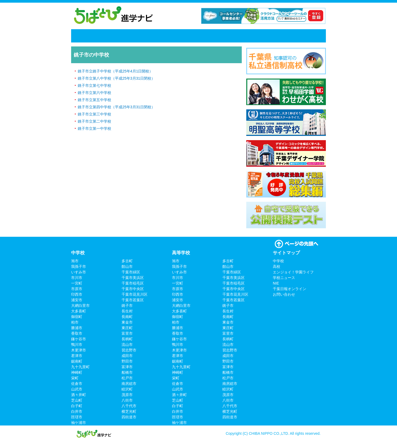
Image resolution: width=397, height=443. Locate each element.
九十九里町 (80, 367)
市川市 (76, 278)
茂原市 (127, 395)
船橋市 (127, 372)
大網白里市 (80, 305)
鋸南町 (76, 361)
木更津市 (78, 350)
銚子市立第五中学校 (94, 100)
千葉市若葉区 (133, 300)
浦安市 (76, 300)
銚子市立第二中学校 (94, 121)
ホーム (83, 35)
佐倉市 (76, 383)
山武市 (76, 389)
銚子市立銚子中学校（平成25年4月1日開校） (115, 71)
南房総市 (129, 383)
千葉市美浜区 (133, 278)
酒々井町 (78, 395)
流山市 (127, 344)
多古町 (127, 261)
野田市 (127, 361)
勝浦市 (76, 328)
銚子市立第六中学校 (94, 93)
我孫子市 (78, 266)
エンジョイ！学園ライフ (178, 35)
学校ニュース (230, 35)
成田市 (127, 356)
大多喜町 (78, 311)
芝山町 (76, 400)
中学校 (110, 35)
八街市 (127, 400)
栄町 (75, 378)
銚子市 (127, 305)
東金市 (127, 322)
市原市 (76, 289)
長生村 (127, 311)
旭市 (75, 261)
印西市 (76, 294)
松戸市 (127, 378)
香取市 (76, 333)
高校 (135, 35)
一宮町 (76, 283)
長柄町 (127, 339)
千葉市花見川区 (135, 294)
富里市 (127, 333)
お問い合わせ (284, 294)
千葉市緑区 (131, 272)
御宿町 (76, 317)
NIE (261, 35)
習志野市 (129, 350)
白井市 (76, 411)
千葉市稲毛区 (133, 283)
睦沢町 (127, 389)
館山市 (127, 266)
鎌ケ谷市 (78, 339)
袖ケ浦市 (78, 422)
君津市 (76, 356)
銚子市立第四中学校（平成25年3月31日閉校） (116, 107)
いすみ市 (78, 272)
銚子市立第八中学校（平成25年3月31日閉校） (116, 78)
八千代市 (129, 406)
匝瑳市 (76, 417)
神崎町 (76, 372)
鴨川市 (76, 344)
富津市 (127, 367)
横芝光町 (129, 411)
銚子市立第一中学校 (94, 128)
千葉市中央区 (133, 289)
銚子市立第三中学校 (94, 114)
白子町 (76, 406)
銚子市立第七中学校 (94, 85)
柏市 (75, 322)
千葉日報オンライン (288, 35)
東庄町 (127, 328)
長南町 (127, 317)
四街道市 (129, 417)
